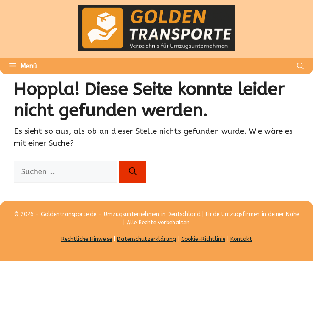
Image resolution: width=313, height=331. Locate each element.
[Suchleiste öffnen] (300, 66)
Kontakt (241, 239)
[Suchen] (132, 172)
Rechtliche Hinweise (86, 239)
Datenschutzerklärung (146, 239)
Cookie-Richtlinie (203, 239)
